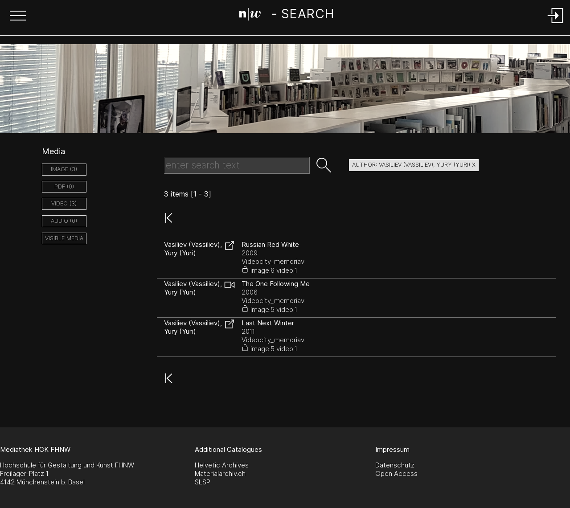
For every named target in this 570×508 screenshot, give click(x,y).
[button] (18, 16)
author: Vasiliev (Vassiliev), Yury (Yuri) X (414, 164)
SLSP (202, 482)
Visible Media (64, 238)
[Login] (555, 24)
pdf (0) (64, 186)
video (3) (64, 203)
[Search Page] (286, 15)
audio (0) (64, 220)
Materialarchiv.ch (220, 473)
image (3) (64, 169)
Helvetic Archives (222, 465)
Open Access (396, 473)
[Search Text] (237, 165)
